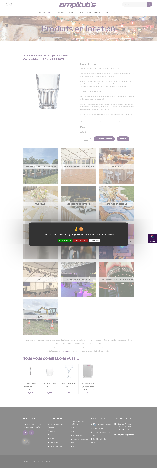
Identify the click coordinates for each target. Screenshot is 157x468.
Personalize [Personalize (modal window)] (94, 240)
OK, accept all (65, 240)
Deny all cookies (80, 240)
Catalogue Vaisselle (152, 240)
